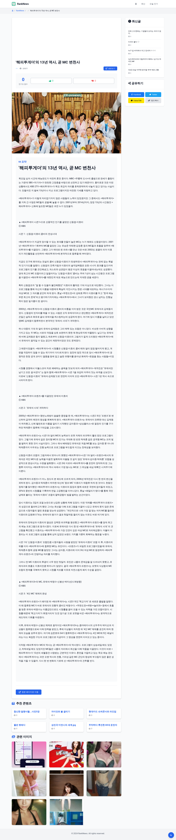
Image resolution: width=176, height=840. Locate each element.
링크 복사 (153, 100)
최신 (143, 4)
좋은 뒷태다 (19, 725)
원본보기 (110, 68)
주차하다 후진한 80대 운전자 (103, 725)
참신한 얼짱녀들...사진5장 (26, 711)
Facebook (136, 95)
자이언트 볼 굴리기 (60, 711)
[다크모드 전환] (171, 835)
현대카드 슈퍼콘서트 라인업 (102, 711)
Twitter (153, 95)
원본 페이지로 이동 (28, 692)
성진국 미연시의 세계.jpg (63, 725)
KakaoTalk (136, 101)
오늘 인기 (154, 4)
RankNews (20, 11)
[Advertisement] (66, 40)
